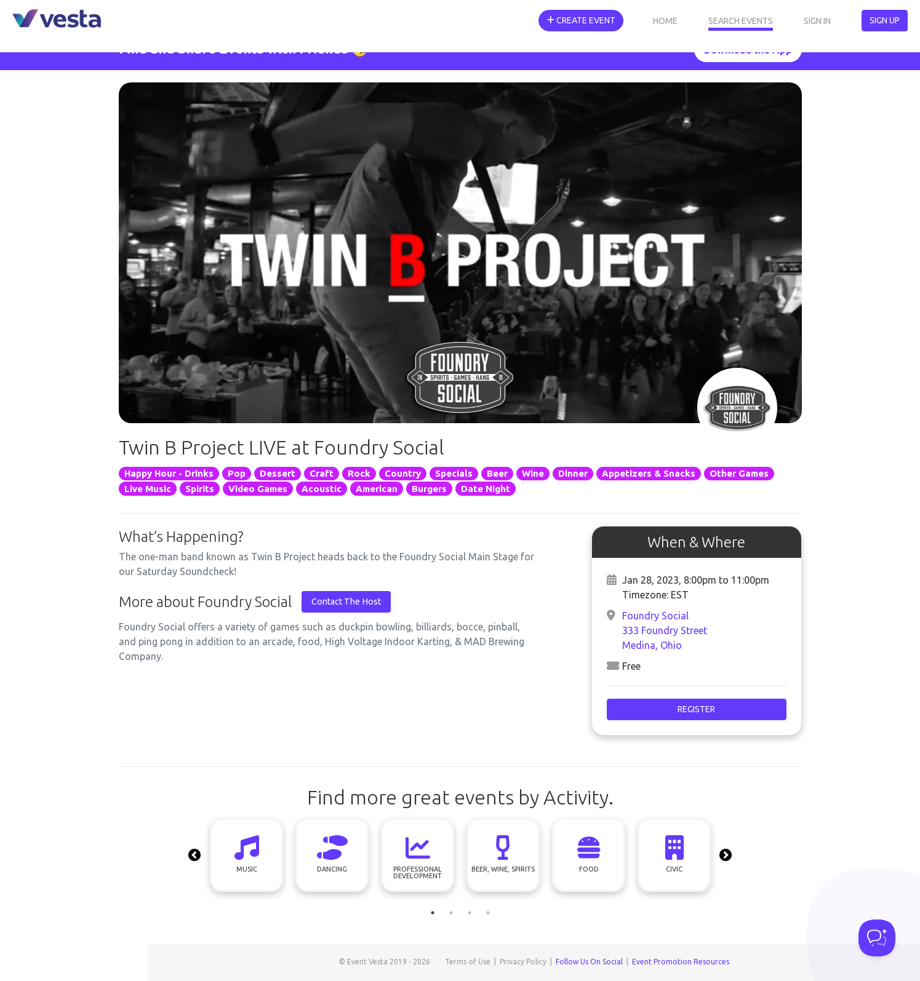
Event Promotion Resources (680, 962)
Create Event (580, 20)
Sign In (817, 21)
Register (696, 709)
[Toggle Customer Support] (876, 937)
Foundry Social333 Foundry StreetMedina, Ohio (664, 630)
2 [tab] (451, 913)
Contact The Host (346, 601)
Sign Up (885, 20)
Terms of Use (467, 962)
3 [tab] (469, 913)
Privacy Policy (523, 962)
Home (665, 21)
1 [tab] (432, 913)
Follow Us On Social (589, 962)
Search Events (740, 21)
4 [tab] (488, 913)
